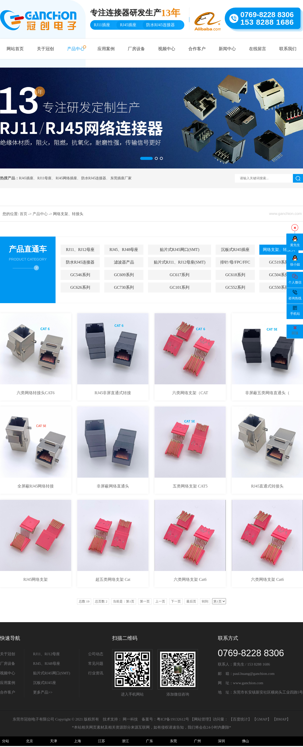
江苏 (101, 741)
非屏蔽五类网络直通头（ (267, 393)
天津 (53, 741)
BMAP (281, 719)
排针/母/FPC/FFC (235, 262)
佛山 (245, 741)
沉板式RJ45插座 (235, 249)
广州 (197, 741)
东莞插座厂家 (121, 178)
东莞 (173, 741)
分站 (5, 741)
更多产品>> (43, 692)
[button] (146, 158)
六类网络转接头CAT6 (36, 393)
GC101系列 (179, 287)
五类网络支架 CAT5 (190, 486)
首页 (24, 214)
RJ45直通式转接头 (267, 486)
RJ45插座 (26, 178)
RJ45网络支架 (35, 579)
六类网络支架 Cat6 (190, 579)
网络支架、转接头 (279, 249)
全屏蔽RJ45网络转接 (35, 486)
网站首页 (15, 48)
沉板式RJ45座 (44, 683)
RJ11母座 (44, 178)
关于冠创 (45, 48)
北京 (29, 741)
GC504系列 (279, 275)
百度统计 (240, 719)
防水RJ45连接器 (93, 178)
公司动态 (95, 654)
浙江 (125, 741)
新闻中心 (227, 48)
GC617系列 (179, 275)
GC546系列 (80, 275)
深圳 (221, 741)
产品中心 (75, 48)
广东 (149, 741)
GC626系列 (80, 287)
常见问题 (95, 664)
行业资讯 (95, 673)
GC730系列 (124, 287)
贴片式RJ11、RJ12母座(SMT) (180, 262)
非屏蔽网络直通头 (113, 486)
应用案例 (106, 48)
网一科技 (130, 719)
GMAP (261, 719)
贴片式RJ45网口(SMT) (179, 249)
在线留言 (257, 48)
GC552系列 (235, 287)
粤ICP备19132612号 (173, 719)
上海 (77, 741)
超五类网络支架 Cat (112, 579)
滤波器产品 (124, 262)
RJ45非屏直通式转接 (113, 393)
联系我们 (287, 48)
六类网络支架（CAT (190, 393)
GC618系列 (235, 275)
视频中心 (166, 48)
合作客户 (197, 48)
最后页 (191, 601)
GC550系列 (279, 287)
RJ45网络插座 (66, 178)
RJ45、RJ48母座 (124, 249)
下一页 (176, 601)
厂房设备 (136, 48)
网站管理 (201, 719)
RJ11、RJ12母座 (80, 249)
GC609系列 (124, 275)
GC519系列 (279, 262)
